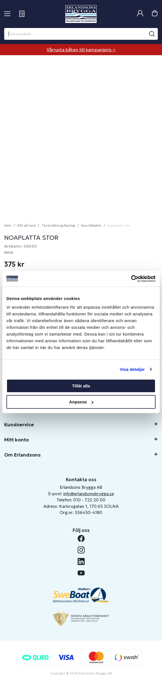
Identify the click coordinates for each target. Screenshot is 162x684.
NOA (8, 252)
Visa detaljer (132, 369)
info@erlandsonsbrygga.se (88, 493)
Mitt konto (16, 440)
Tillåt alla (81, 385)
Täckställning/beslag (58, 225)
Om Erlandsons (22, 455)
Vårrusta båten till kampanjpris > (81, 49)
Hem (7, 225)
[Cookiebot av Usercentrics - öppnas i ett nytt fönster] (131, 278)
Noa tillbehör (91, 225)
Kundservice (19, 425)
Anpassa (81, 401)
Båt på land (26, 225)
